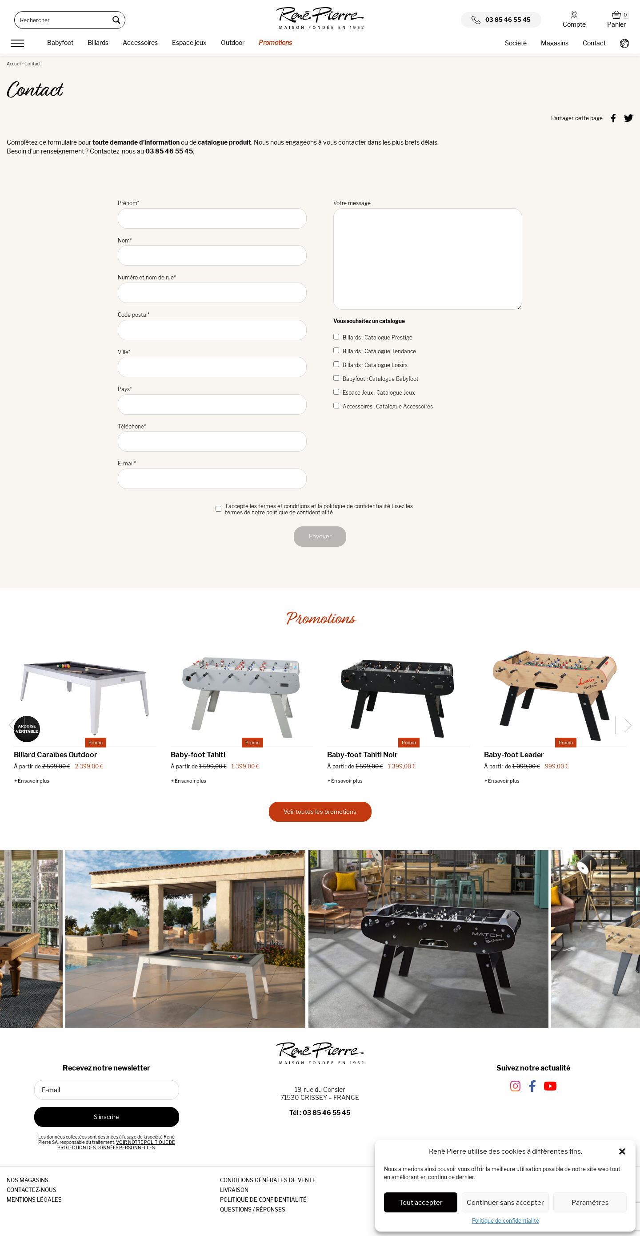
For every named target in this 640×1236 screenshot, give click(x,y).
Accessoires (140, 42)
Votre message (427, 255)
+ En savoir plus (31, 781)
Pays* (212, 400)
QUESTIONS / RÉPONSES (252, 1209)
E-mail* (212, 474)
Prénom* (212, 214)
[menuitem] (60, 44)
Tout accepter (421, 1202)
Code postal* (212, 325)
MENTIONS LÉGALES (34, 1199)
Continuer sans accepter (505, 1202)
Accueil (14, 63)
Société (516, 43)
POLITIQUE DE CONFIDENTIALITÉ (263, 1199)
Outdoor (232, 42)
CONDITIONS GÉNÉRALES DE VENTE (268, 1180)
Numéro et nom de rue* (212, 288)
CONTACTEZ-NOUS (31, 1190)
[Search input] (62, 20)
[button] (622, 1151)
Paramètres (590, 1202)
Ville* (212, 363)
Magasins (554, 43)
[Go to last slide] (15, 725)
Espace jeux (189, 42)
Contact (594, 43)
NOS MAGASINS (27, 1180)
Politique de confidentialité (505, 1220)
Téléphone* (212, 437)
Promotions (275, 42)
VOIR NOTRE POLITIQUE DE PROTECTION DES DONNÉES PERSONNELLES (116, 1144)
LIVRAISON (234, 1190)
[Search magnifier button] (116, 20)
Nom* (212, 251)
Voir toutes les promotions (320, 811)
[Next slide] (624, 725)
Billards (98, 42)
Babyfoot (60, 42)
